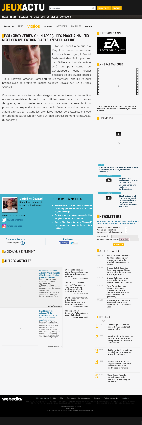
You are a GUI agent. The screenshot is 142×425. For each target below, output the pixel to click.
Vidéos (54, 17)
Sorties (45, 17)
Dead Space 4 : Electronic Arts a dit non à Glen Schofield (76, 313)
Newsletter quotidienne (108, 228)
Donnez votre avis (15, 239)
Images (48, 26)
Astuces (34, 17)
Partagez (68, 239)
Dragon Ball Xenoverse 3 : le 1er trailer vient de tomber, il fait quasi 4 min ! (119, 280)
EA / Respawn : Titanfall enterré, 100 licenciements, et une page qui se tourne (76, 301)
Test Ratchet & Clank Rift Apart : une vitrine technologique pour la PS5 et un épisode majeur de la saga (73, 208)
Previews (23, 17)
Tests (13, 17)
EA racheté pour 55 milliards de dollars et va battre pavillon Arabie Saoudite (76, 273)
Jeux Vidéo (103, 8)
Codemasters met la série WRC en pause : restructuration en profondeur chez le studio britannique (75, 287)
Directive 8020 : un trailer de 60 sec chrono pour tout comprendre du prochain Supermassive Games (118, 260)
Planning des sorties (106, 230)
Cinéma (116, 8)
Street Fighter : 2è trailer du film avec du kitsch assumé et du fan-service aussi (118, 303)
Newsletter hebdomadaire (109, 232)
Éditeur (9, 26)
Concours (66, 17)
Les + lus (104, 317)
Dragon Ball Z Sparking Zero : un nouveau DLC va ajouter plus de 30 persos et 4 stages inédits (118, 271)
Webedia (79, 406)
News (5, 17)
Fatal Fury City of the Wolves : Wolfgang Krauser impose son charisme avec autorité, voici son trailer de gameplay (117, 291)
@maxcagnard (12, 226)
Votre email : (103, 236)
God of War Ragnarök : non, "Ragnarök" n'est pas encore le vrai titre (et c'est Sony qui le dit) (73, 225)
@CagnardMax (12, 220)
